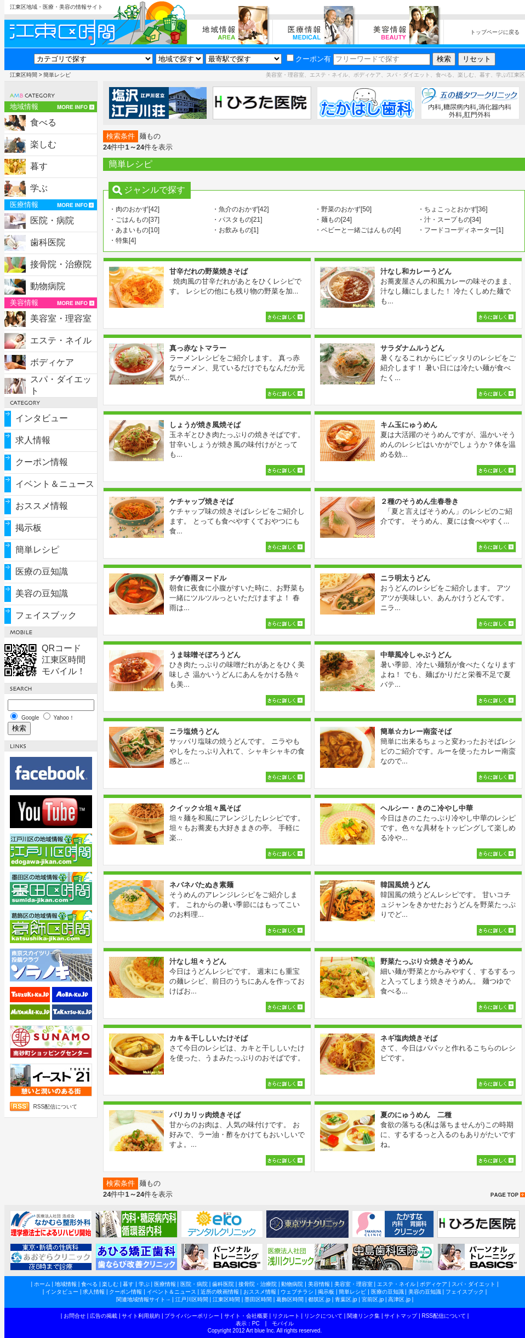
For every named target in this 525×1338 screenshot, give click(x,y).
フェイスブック (46, 615)
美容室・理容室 (61, 318)
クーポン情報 (41, 462)
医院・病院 (52, 220)
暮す (39, 166)
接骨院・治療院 (61, 264)
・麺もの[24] (333, 219)
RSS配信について (55, 1107)
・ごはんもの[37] (134, 219)
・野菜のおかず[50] (343, 209)
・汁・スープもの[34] (449, 219)
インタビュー (41, 418)
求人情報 (32, 440)
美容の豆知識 (41, 593)
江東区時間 (23, 75)
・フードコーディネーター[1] (461, 230)
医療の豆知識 (41, 571)
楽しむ (43, 144)
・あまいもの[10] (134, 230)
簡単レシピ (37, 549)
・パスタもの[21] (237, 219)
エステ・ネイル (61, 340)
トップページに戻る (495, 32)
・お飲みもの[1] (235, 230)
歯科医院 (47, 242)
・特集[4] (122, 240)
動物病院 (47, 286)
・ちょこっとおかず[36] (453, 209)
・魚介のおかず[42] (240, 209)
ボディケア (52, 362)
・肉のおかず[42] (134, 209)
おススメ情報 (41, 505)
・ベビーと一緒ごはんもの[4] (358, 230)
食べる (43, 122)
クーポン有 (309, 59)
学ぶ (39, 188)
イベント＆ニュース (54, 484)
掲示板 (28, 527)
